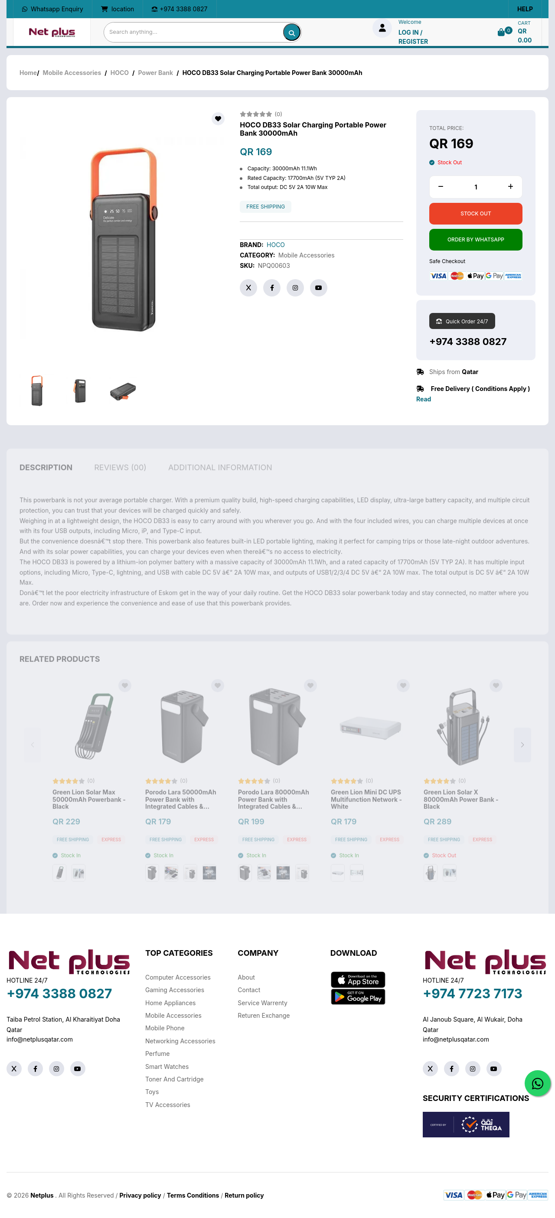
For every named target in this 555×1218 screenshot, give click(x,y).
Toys (152, 1091)
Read (423, 399)
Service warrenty (262, 1002)
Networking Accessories (180, 1041)
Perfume (157, 1053)
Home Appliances (170, 1002)
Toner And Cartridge (174, 1079)
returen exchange (264, 1015)
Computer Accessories (178, 977)
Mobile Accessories (72, 72)
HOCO (120, 72)
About (246, 977)
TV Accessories (167, 1104)
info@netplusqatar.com (40, 1039)
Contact (249, 989)
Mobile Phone (165, 1028)
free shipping (265, 207)
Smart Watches (167, 1066)
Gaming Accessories (174, 989)
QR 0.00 (525, 35)
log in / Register (413, 37)
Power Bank (155, 72)
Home (28, 72)
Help (525, 9)
